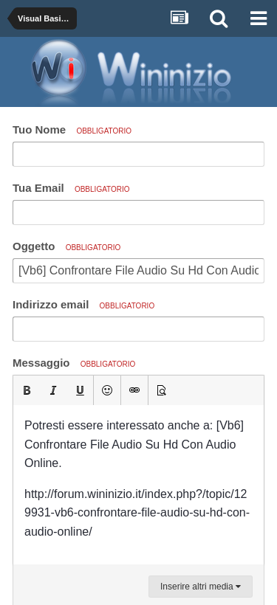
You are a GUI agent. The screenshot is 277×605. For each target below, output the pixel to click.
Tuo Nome (72, 129)
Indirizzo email (83, 304)
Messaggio (74, 362)
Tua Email (71, 188)
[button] (26, 390)
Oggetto (66, 246)
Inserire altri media (200, 586)
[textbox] (138, 484)
